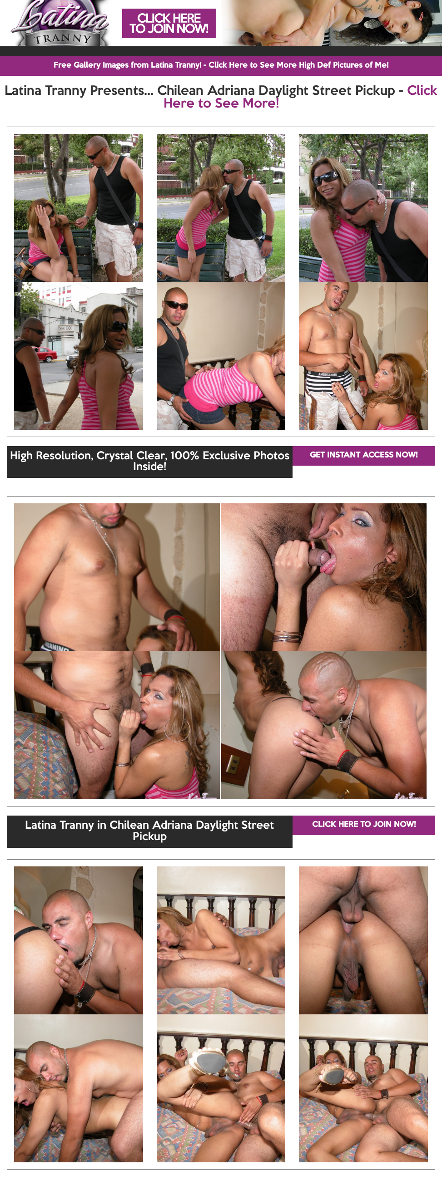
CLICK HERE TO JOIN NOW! (364, 824)
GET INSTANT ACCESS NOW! (363, 455)
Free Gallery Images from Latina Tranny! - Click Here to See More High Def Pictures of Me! (221, 65)
